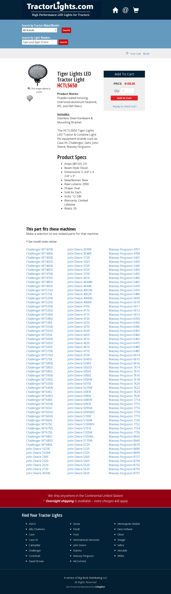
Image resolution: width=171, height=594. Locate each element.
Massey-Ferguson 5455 (124, 274)
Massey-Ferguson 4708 (124, 253)
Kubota (77, 550)
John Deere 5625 (79, 473)
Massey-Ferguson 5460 (124, 278)
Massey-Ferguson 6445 (124, 327)
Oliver (120, 534)
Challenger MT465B (39, 266)
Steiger (121, 539)
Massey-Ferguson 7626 (124, 396)
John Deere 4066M (80, 298)
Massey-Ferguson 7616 (124, 375)
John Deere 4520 (79, 343)
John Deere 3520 (79, 270)
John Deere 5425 (79, 461)
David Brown (36, 561)
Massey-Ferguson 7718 (124, 412)
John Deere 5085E (79, 396)
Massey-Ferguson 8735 (124, 469)
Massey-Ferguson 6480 (124, 347)
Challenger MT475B (39, 274)
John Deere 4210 (79, 323)
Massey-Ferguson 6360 (124, 323)
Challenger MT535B (39, 306)
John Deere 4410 (79, 335)
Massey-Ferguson (83, 556)
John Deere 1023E (38, 449)
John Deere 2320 (37, 461)
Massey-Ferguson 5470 (124, 286)
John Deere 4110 (79, 310)
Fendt (76, 529)
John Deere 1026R (38, 453)
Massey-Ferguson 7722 (124, 424)
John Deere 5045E (79, 363)
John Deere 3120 (79, 258)
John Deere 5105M (80, 432)
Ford (76, 534)
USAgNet (100, 586)
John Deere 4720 (79, 355)
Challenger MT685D (39, 441)
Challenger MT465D (39, 270)
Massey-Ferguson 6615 (124, 359)
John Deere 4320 (79, 331)
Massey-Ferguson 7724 (124, 428)
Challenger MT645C (39, 392)
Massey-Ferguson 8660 (124, 441)
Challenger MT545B (39, 314)
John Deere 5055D (80, 367)
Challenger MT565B (39, 339)
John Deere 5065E (79, 375)
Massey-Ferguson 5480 (124, 294)
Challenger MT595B (39, 375)
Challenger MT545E (39, 323)
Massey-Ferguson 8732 (124, 465)
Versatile (122, 550)
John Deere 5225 (79, 449)
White (120, 556)
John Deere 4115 (79, 314)
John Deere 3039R (79, 249)
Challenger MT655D (39, 412)
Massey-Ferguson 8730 (124, 461)
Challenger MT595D (39, 379)
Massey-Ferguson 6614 (124, 355)
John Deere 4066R (79, 302)
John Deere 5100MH (81, 424)
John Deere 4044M (80, 282)
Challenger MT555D (39, 331)
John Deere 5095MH (81, 412)
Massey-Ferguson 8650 (124, 436)
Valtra (120, 545)
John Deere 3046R (79, 253)
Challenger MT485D (39, 282)
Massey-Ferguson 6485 (124, 351)
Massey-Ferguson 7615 (124, 371)
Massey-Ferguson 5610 (124, 302)
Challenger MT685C (39, 436)
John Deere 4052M (80, 290)
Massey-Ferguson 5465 (124, 282)
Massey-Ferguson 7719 (124, 416)
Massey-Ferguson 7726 (124, 432)
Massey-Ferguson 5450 (124, 270)
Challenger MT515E (39, 294)
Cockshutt (34, 556)
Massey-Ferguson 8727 (124, 457)
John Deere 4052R (79, 294)
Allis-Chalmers (37, 529)
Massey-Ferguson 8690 (124, 453)
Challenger (35, 550)
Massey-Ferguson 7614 (124, 367)
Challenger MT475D (39, 278)
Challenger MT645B (39, 388)
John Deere (79, 545)
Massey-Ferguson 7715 (124, 404)
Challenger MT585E (39, 371)
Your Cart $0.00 (139, 53)
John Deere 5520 (79, 465)
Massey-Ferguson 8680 (124, 449)
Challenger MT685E (39, 445)
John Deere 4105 (79, 306)
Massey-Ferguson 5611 (124, 306)
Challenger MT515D (39, 290)
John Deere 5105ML (81, 436)
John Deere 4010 (79, 278)
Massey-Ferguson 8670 (124, 445)
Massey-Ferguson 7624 (124, 392)
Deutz (76, 523)
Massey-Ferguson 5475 (124, 290)
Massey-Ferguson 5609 (124, 298)
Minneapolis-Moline (128, 523)
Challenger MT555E (39, 335)
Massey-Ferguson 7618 (124, 379)
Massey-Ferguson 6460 (124, 335)
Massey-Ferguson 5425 (124, 258)
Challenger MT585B (39, 363)
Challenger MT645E (39, 400)
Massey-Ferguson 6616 (124, 363)
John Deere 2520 (37, 465)
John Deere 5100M (80, 420)
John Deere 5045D (80, 359)
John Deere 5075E (79, 384)
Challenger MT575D (39, 355)
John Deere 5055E (79, 371)
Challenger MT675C (39, 424)
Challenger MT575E (39, 359)
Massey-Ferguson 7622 (124, 388)
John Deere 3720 (79, 274)
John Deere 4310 (79, 327)
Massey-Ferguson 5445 (124, 266)
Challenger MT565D (39, 343)
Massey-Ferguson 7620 (124, 384)
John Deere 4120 (79, 319)
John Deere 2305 (37, 457)
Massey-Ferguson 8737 (124, 473)
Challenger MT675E (39, 432)
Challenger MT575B (39, 351)
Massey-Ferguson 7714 (124, 400)
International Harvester (86, 539)
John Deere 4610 (79, 347)
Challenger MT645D (39, 396)
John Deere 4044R (79, 286)
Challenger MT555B (39, 327)
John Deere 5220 (79, 445)
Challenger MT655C (39, 408)
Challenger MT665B (39, 416)
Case (32, 534)
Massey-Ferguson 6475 (124, 343)
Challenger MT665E (39, 420)
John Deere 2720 (37, 469)
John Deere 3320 (79, 266)
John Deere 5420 (79, 457)
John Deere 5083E (79, 392)
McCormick (79, 561)
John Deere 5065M (80, 379)
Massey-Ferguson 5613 (124, 314)
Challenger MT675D (39, 428)
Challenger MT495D (39, 286)
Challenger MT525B (39, 298)
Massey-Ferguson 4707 (124, 249)
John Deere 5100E (79, 416)
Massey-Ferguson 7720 (124, 420)
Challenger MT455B (39, 258)
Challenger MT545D (39, 319)
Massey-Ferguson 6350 (124, 319)
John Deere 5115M (80, 441)
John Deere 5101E (79, 428)
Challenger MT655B (39, 404)
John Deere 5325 (79, 453)
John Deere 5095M (80, 408)
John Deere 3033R (38, 473)
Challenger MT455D (39, 262)
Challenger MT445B (39, 253)
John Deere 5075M (80, 388)
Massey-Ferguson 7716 (124, 408)
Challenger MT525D (39, 302)
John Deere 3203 (79, 262)
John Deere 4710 (79, 351)
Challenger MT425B (39, 249)
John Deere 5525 (79, 469)
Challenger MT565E (39, 347)
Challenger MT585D (39, 367)
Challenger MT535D (39, 310)
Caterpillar (34, 545)
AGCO (32, 523)
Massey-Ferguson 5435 (124, 262)
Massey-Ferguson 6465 (124, 339)
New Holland (124, 529)
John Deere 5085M (80, 400)
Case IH (33, 539)
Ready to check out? (125, 106)
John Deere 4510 (79, 339)
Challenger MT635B (39, 384)
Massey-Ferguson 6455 (124, 331)
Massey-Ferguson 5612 (124, 310)
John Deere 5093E (79, 404)
